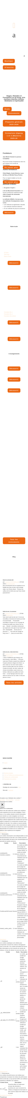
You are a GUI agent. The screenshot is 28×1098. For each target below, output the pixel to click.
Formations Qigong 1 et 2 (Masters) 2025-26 (14, 135)
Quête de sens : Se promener (9, 611)
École (7, 109)
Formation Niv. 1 (8, 312)
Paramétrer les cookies (10, 779)
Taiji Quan (6, 254)
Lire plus (17, 800)
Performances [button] (3, 1071)
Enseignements (10, 583)
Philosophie (9, 615)
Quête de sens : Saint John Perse (10, 651)
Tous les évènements (14, 541)
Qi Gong (6, 252)
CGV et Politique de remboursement (13, 775)
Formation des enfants (10, 316)
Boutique (9, 61)
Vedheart (10, 790)
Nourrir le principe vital (8, 579)
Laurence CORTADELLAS (12, 582)
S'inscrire (9, 67)
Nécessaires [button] (3, 832)
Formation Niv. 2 (8, 314)
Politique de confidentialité (11, 777)
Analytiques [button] (3, 939)
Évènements (14, 113)
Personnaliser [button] (10, 800)
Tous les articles (14, 682)
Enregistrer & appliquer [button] (6, 1095)
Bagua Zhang (7, 256)
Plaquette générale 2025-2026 (14, 123)
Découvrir (9, 212)
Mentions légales (8, 773)
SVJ (20, 787)
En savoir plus (11, 167)
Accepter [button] (2, 800)
